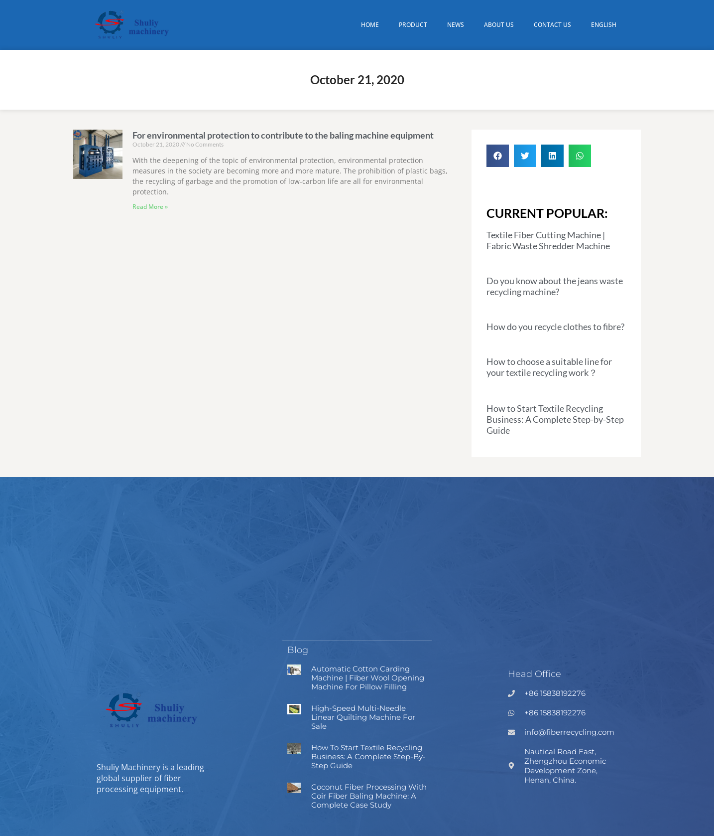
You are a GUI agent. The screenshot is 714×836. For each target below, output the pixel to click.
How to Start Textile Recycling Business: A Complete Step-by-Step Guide (555, 419)
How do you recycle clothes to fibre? (555, 326)
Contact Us (552, 24)
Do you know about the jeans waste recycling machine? (554, 286)
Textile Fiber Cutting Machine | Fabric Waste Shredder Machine (548, 240)
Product (413, 24)
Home (370, 24)
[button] (497, 156)
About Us (499, 24)
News (455, 24)
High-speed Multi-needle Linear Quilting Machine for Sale (363, 716)
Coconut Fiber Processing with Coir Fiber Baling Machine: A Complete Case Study (369, 795)
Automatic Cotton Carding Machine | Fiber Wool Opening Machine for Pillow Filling (367, 677)
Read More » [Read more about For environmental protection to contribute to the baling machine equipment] (150, 206)
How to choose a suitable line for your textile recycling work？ (549, 367)
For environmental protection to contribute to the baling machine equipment (283, 135)
